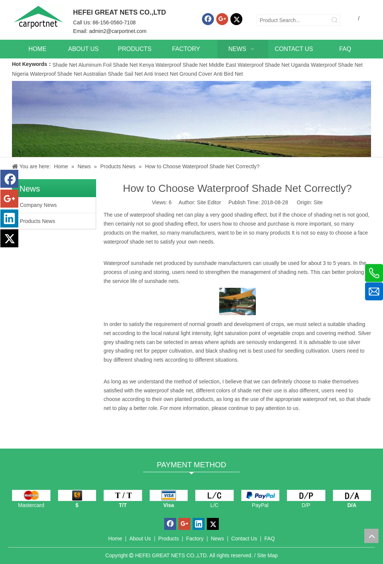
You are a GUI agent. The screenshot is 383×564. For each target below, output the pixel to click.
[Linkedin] (9, 218)
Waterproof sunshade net (133, 263)
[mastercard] (31, 495)
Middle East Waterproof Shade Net (249, 65)
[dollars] (77, 495)
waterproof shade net (168, 390)
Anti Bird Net (228, 74)
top (371, 536)
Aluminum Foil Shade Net (108, 65)
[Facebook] (208, 19)
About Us (140, 539)
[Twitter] (236, 19)
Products (168, 539)
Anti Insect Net (161, 74)
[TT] (123, 495)
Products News (37, 221)
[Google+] (222, 19)
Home (115, 539)
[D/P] (306, 495)
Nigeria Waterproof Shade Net (47, 74)
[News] (191, 119)
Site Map (267, 555)
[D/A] (352, 495)
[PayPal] (260, 495)
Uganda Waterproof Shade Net (327, 65)
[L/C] (214, 495)
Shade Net (65, 65)
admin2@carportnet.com (118, 31)
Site (318, 202)
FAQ (269, 539)
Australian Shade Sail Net (113, 74)
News (217, 539)
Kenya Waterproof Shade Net (173, 65)
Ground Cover (196, 74)
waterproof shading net (156, 215)
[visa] (169, 495)
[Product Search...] (293, 20)
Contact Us (244, 539)
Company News (38, 205)
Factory (195, 539)
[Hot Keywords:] (335, 20)
